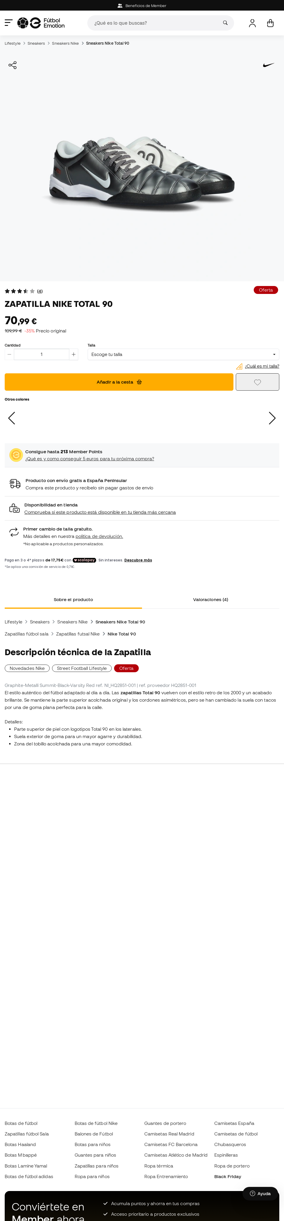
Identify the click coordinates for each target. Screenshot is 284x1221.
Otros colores (17, 399)
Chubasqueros (230, 1144)
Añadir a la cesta (119, 381)
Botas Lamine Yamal (26, 1165)
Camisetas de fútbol (236, 1133)
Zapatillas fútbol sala (27, 633)
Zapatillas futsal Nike (78, 633)
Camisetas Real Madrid (169, 1133)
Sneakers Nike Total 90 (107, 43)
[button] (142, 508)
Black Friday (227, 1176)
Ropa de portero (232, 1165)
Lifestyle (13, 43)
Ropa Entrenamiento (166, 1176)
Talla (91, 345)
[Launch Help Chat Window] (260, 1193)
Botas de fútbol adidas (29, 1176)
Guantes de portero (165, 1123)
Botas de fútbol (21, 1123)
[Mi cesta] (270, 23)
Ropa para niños (92, 1176)
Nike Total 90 (122, 633)
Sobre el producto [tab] (73, 599)
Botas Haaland (20, 1144)
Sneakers (36, 43)
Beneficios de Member (142, 6)
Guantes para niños (95, 1155)
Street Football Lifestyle (82, 668)
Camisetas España (234, 1123)
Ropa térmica (158, 1165)
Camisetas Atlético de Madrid (176, 1155)
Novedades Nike (27, 668)
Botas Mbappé (21, 1155)
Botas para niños (93, 1144)
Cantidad (13, 345)
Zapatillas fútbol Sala (27, 1133)
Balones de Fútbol (94, 1133)
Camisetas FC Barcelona (171, 1144)
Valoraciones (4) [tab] (210, 599)
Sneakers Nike (65, 43)
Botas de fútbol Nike (96, 1123)
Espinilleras (226, 1155)
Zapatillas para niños (97, 1165)
